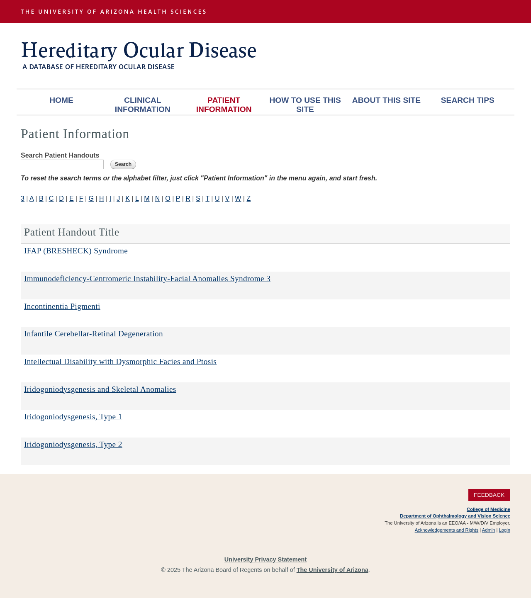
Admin (488, 530)
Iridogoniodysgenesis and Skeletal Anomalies (100, 389)
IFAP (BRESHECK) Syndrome (76, 250)
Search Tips (467, 100)
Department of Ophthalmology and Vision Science (455, 515)
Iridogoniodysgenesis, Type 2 (73, 444)
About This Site (386, 100)
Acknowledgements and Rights (447, 530)
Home (61, 100)
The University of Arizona (332, 569)
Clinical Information (143, 105)
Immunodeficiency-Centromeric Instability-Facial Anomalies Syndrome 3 (147, 278)
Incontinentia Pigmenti (62, 306)
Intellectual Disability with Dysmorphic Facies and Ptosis (120, 361)
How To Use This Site (305, 105)
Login (504, 530)
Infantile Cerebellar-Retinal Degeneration (93, 333)
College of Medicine (488, 509)
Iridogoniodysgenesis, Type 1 (73, 416)
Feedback (489, 495)
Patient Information (224, 105)
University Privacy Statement (265, 559)
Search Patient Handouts (60, 155)
